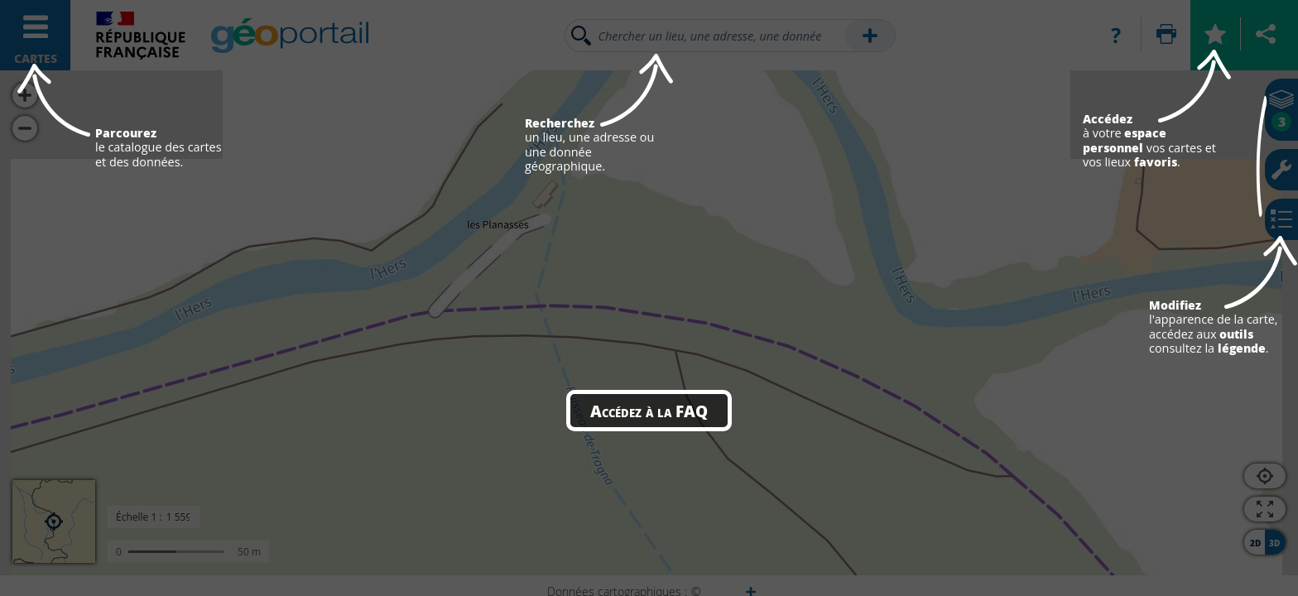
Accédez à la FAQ (649, 410)
